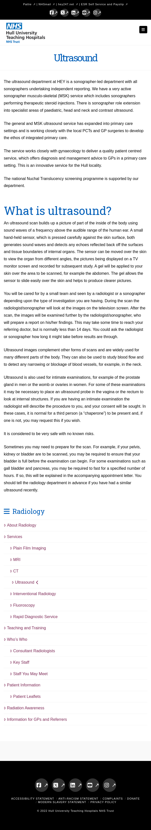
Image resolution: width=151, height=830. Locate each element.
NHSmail (45, 4)
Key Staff (19, 662)
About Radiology (20, 525)
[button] (143, 29)
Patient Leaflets (25, 696)
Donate (133, 798)
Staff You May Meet (29, 674)
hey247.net (66, 4)
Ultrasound (25, 582)
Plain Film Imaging (28, 548)
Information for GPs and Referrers (35, 719)
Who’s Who (15, 639)
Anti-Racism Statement (78, 798)
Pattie (27, 4)
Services (13, 537)
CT (14, 571)
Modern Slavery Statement (62, 802)
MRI (15, 559)
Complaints (112, 798)
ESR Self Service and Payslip (102, 4)
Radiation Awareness (24, 708)
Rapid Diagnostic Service (34, 617)
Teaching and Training (25, 628)
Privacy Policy (103, 802)
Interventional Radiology (33, 594)
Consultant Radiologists (32, 651)
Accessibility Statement (32, 798)
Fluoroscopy (22, 605)
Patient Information (22, 685)
